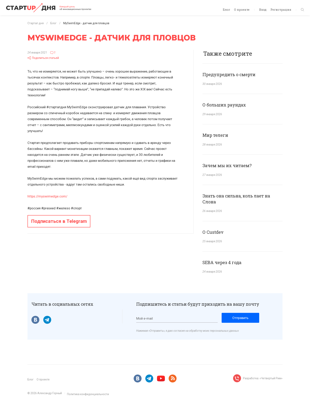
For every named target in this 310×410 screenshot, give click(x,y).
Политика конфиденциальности (88, 394)
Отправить (240, 318)
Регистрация (280, 9)
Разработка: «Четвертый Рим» (263, 378)
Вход (263, 9)
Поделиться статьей (43, 57)
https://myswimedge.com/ (47, 196)
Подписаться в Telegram (59, 221)
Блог (226, 9)
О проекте (242, 9)
